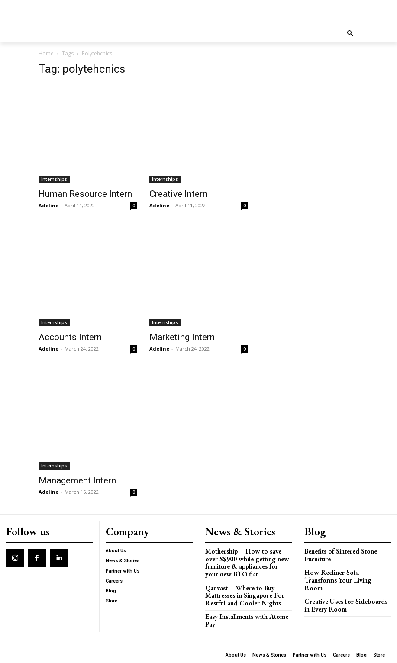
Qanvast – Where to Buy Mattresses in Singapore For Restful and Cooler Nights (248, 580)
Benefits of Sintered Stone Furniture (336, 551)
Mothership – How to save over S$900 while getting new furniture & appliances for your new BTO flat (248, 554)
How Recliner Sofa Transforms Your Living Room (341, 571)
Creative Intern (178, 194)
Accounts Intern (70, 337)
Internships (54, 179)
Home (46, 53)
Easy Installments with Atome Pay (246, 600)
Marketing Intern (182, 337)
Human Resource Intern (85, 194)
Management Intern (77, 480)
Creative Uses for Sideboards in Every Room (342, 591)
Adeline (48, 205)
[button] (350, 34)
